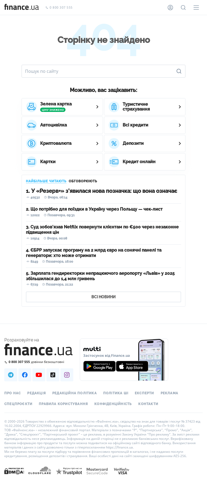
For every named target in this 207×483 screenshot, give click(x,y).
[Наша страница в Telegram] (10, 374)
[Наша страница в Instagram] (66, 374)
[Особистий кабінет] (170, 7)
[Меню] (196, 7)
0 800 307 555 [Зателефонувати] (59, 7)
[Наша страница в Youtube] (38, 374)
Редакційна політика (74, 393)
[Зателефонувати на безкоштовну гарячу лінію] (38, 361)
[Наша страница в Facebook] (24, 374)
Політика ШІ (115, 393)
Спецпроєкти (18, 404)
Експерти (144, 393)
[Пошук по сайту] (183, 7)
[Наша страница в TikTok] (52, 374)
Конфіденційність (113, 404)
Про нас (12, 393)
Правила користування (63, 404)
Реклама (169, 393)
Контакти (148, 404)
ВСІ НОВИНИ (103, 297)
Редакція (36, 393)
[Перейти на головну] (21, 7)
